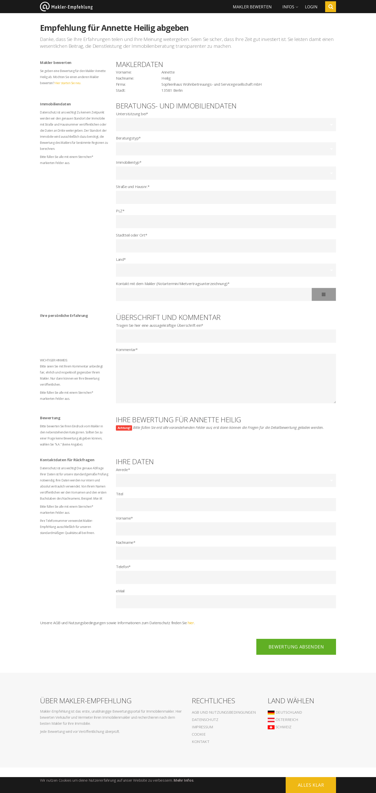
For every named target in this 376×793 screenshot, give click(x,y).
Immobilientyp (128, 162)
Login (311, 7)
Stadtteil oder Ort (131, 235)
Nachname (125, 542)
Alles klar (311, 785)
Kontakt (200, 741)
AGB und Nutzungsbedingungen (224, 712)
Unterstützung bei (132, 113)
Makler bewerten (252, 7)
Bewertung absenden (296, 647)
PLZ (120, 210)
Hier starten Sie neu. (68, 83)
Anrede (123, 469)
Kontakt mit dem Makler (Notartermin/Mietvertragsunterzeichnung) (172, 283)
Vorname (124, 518)
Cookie (199, 734)
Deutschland (285, 712)
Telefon (123, 566)
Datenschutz (205, 719)
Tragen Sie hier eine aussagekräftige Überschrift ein (159, 325)
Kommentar (127, 349)
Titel (119, 493)
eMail (120, 590)
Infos (288, 7)
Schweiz (279, 726)
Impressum (202, 726)
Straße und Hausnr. (132, 186)
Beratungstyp (128, 138)
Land (121, 259)
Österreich (283, 719)
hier (191, 622)
